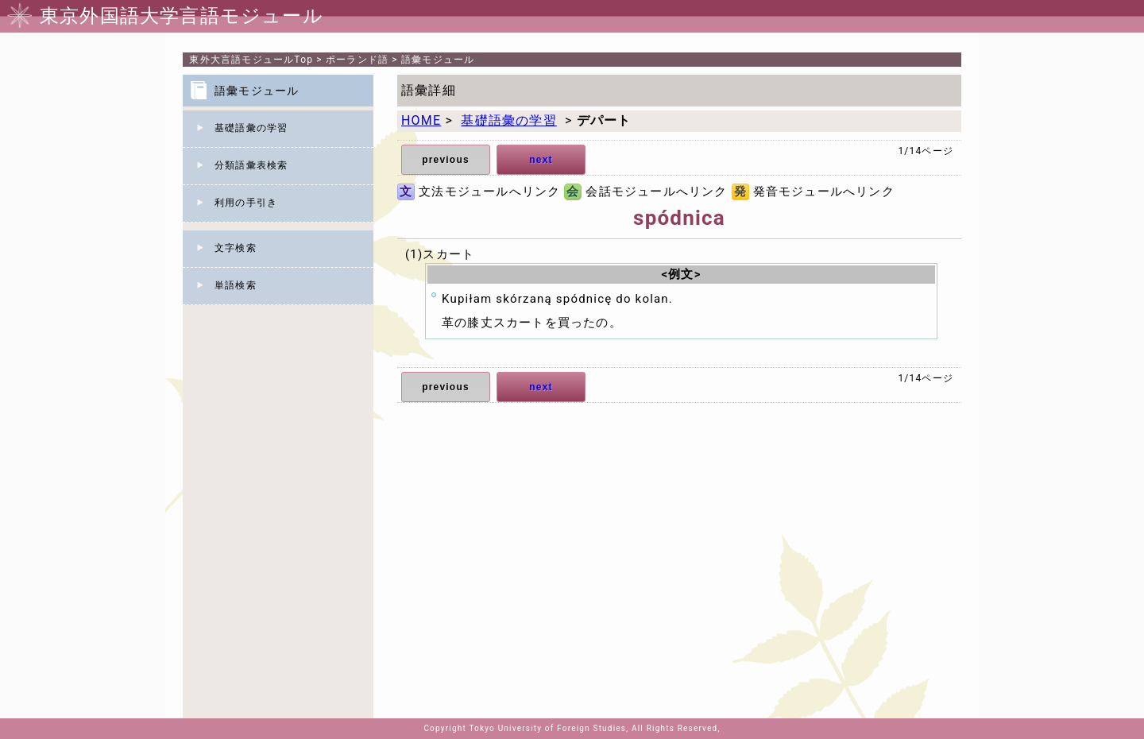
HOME (421, 120)
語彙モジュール (437, 59)
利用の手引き (245, 202)
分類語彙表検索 (251, 165)
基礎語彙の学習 (251, 127)
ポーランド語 (357, 59)
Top (251, 59)
